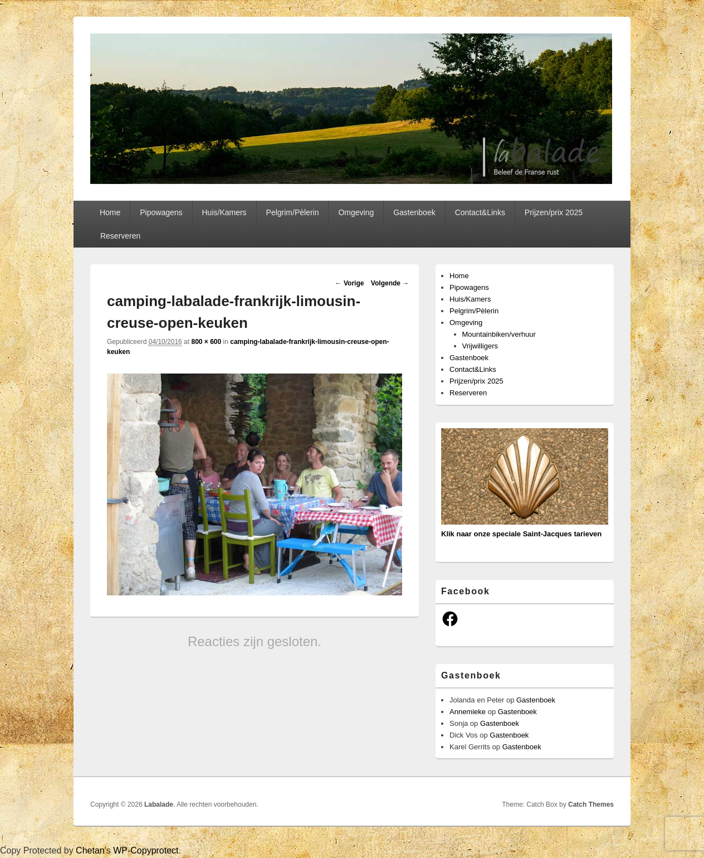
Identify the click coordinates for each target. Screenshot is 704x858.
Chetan (90, 850)
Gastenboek (414, 212)
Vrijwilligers (480, 346)
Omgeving (356, 212)
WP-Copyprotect (145, 850)
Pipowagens (161, 212)
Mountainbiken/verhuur (499, 334)
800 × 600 (206, 342)
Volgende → (390, 283)
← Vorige (349, 283)
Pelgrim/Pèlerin (292, 212)
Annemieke (467, 711)
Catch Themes (591, 804)
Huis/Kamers (224, 212)
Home (110, 212)
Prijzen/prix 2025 (554, 212)
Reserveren (120, 235)
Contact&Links (480, 212)
